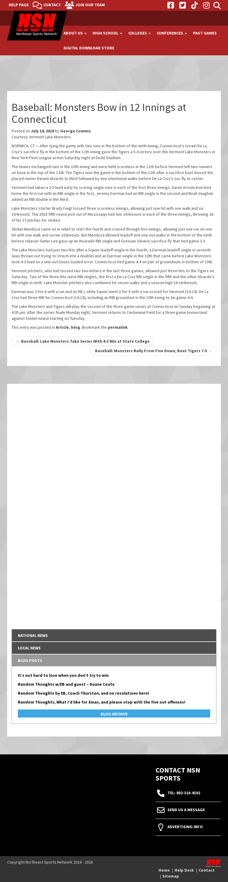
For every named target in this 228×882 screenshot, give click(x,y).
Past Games (205, 33)
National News (33, 635)
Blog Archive (114, 714)
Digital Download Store (89, 48)
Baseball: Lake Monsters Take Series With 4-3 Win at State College (83, 341)
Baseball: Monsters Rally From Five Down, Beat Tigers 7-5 (153, 350)
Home (164, 870)
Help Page (19, 4)
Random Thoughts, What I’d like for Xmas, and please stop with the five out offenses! (101, 702)
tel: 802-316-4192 (183, 792)
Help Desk (184, 870)
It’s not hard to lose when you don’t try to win (63, 675)
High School (107, 33)
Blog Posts (30, 660)
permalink (118, 327)
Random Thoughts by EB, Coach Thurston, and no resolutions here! (83, 693)
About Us (75, 33)
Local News (29, 648)
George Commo (75, 131)
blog (75, 327)
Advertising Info (185, 826)
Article (62, 327)
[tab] (114, 635)
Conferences (172, 33)
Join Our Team (90, 4)
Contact (52, 4)
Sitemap (170, 876)
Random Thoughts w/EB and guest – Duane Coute (66, 684)
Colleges (139, 33)
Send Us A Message (186, 809)
